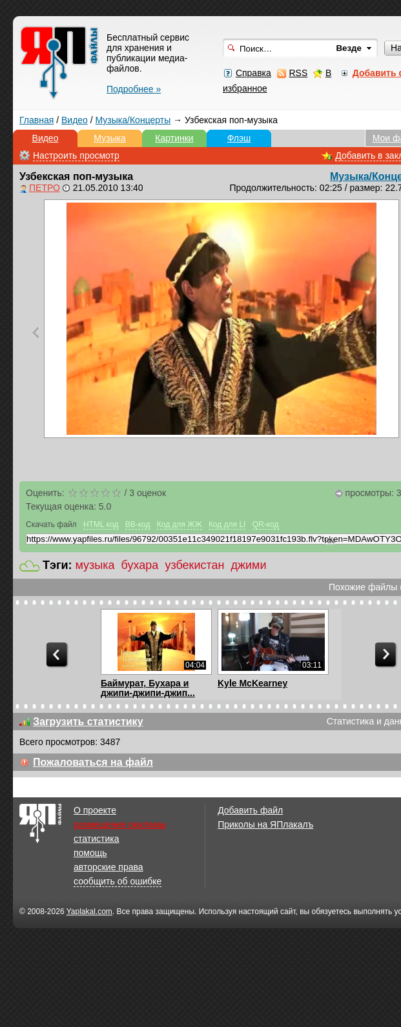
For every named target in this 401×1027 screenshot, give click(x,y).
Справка (253, 73)
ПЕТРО (44, 188)
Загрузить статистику (88, 721)
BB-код (137, 524)
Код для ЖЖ (179, 524)
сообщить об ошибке (117, 881)
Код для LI (227, 524)
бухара (140, 565)
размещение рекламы (120, 824)
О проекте (95, 810)
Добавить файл (250, 810)
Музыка (110, 138)
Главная (36, 120)
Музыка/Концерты (133, 120)
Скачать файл (51, 524)
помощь (90, 853)
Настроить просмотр (76, 155)
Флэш (239, 138)
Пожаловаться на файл (93, 762)
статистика (96, 838)
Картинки (174, 138)
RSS (298, 73)
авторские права (108, 867)
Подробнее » (134, 89)
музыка (95, 565)
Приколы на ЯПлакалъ (265, 824)
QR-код (265, 524)
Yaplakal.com (89, 911)
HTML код (100, 524)
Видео (74, 120)
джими (248, 565)
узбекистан (194, 565)
